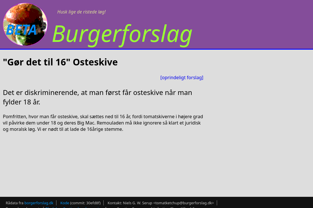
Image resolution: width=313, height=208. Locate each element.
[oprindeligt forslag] (181, 77)
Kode (64, 201)
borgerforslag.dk (38, 201)
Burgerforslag (122, 32)
